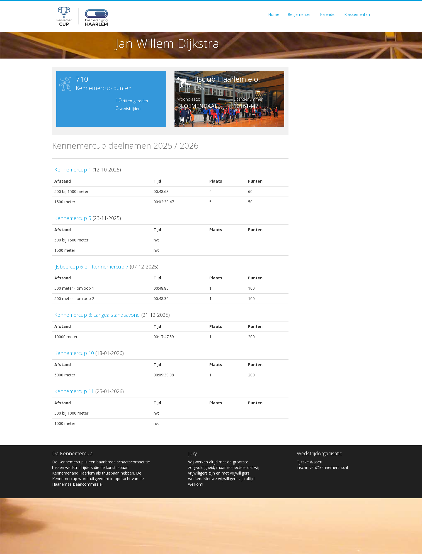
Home (273, 14)
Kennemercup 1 (72, 169)
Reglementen (300, 14)
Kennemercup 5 (72, 218)
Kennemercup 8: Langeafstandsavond (97, 314)
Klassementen (357, 14)
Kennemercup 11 (74, 391)
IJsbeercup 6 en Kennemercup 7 (91, 266)
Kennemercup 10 (74, 353)
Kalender (328, 14)
